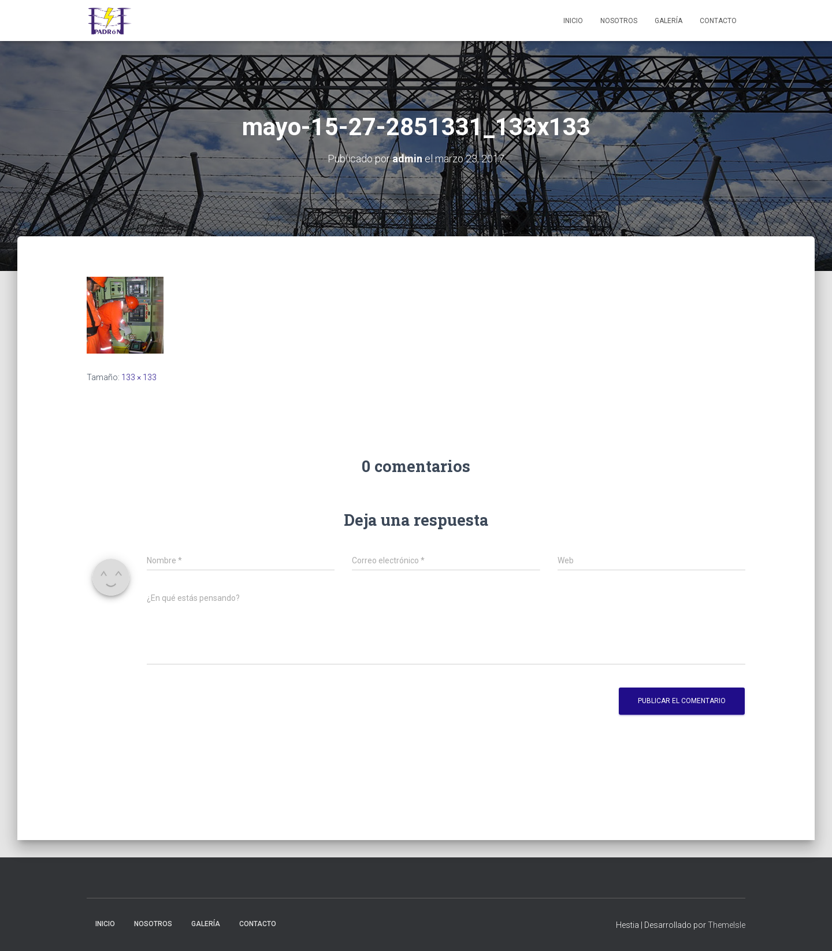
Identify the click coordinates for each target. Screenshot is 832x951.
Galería (668, 21)
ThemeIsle (726, 925)
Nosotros (618, 21)
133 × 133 (139, 377)
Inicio (573, 21)
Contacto (718, 21)
